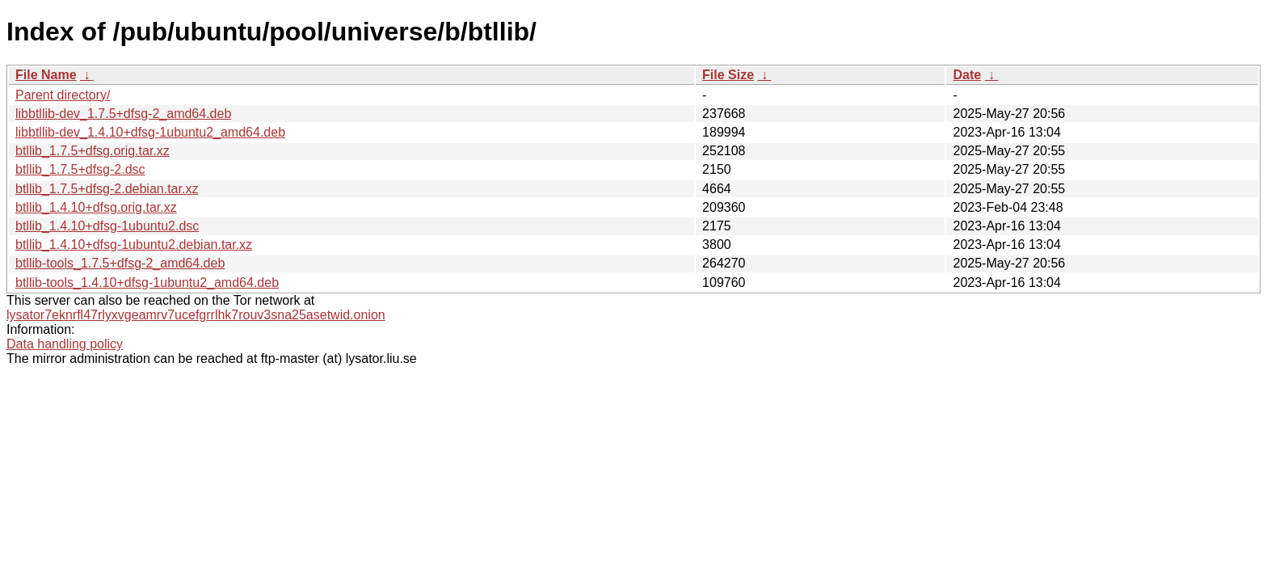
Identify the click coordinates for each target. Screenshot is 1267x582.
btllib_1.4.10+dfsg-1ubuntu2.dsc (107, 226)
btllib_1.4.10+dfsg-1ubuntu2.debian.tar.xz (133, 244)
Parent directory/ (62, 95)
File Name (46, 75)
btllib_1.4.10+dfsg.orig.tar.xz (96, 207)
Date (967, 75)
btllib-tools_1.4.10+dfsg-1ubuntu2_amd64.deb (147, 282)
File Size (728, 75)
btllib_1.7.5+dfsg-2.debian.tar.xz (106, 189)
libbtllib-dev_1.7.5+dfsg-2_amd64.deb (123, 113)
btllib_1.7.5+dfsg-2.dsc (80, 169)
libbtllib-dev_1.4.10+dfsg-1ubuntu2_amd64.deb (150, 132)
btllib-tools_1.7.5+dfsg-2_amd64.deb (120, 263)
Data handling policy (64, 344)
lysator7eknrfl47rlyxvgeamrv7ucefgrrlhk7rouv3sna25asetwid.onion (195, 315)
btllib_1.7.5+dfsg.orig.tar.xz (92, 151)
